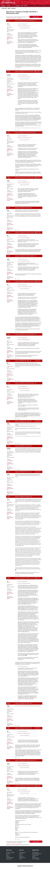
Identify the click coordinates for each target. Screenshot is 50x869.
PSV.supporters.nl (35, 855)
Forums (12, 5)
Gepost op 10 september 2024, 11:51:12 (22, 360)
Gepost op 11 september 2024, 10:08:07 (22, 728)
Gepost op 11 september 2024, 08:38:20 (22, 496)
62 (20, 18)
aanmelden (8, 1)
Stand (7, 855)
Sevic (8, 23)
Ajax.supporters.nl (35, 852)
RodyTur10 (9, 74)
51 (9, 18)
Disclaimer (21, 853)
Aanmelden (8, 852)
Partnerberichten (22, 857)
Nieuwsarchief (9, 858)
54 (12, 18)
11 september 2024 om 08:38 (26, 583)
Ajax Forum (10, 12)
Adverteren (21, 856)
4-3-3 (12, 34)
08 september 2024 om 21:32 (26, 388)
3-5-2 (12, 244)
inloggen (3, 1)
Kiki (7, 235)
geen (12, 87)
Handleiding (13, 8)
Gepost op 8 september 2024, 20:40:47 (22, 20)
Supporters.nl (35, 850)
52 (10, 18)
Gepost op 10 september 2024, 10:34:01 (22, 232)
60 (18, 18)
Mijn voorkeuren (35, 857)
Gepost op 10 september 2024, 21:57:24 (22, 471)
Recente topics (4, 8)
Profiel (25, 5)
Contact (20, 858)
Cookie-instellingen (35, 858)
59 (17, 18)
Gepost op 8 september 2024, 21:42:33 (22, 177)
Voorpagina (4, 5)
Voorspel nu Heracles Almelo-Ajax (10, 38)
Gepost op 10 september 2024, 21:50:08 (22, 445)
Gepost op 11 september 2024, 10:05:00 (22, 703)
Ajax (9, 25)
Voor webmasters (22, 852)
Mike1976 (8, 337)
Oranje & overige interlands (26, 12)
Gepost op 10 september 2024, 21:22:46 (22, 421)
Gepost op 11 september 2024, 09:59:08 (22, 578)
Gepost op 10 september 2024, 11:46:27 (22, 281)
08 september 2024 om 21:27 (27, 137)
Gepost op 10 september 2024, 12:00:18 (22, 383)
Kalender (7, 856)
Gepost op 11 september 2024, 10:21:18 (22, 760)
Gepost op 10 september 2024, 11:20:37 (22, 255)
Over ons (21, 850)
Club (22, 5)
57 (15, 18)
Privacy (20, 855)
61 (19, 18)
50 (8, 18)
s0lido (8, 180)
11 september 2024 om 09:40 (26, 733)
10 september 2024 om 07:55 (26, 237)
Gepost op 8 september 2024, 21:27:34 (22, 71)
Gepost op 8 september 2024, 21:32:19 (22, 132)
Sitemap (33, 856)
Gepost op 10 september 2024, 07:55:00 (22, 207)
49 (7, 18)
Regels (9, 8)
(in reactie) (31, 20)
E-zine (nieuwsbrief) (10, 857)
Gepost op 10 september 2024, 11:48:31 (22, 334)
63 (21, 18)
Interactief (18, 5)
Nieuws (8, 5)
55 (13, 18)
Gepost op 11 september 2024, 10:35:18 (22, 785)
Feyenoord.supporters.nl (36, 853)
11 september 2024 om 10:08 (25, 765)
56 (14, 18)
